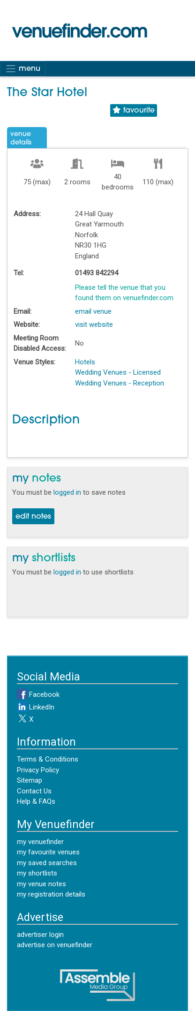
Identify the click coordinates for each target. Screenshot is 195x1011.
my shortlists (37, 873)
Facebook (38, 694)
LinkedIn (35, 707)
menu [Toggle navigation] (22, 68)
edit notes (33, 517)
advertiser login (40, 934)
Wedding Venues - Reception (119, 383)
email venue (93, 311)
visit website (94, 324)
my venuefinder (40, 841)
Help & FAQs (36, 801)
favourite (133, 110)
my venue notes (41, 884)
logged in (67, 492)
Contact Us (34, 791)
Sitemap (29, 780)
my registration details (51, 894)
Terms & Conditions (47, 759)
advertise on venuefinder (54, 945)
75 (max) (37, 182)
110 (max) (157, 182)
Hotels (85, 362)
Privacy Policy (38, 770)
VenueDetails (20, 138)
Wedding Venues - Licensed (118, 372)
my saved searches (47, 863)
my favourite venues (48, 852)
